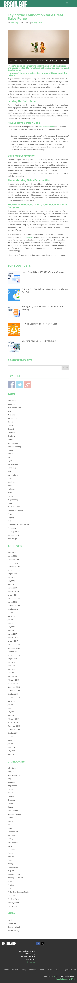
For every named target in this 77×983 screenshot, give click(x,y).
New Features (13, 475)
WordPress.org (13, 930)
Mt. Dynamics (27, 237)
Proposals (11, 503)
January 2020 (13, 563)
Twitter (19, 384)
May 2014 (11, 751)
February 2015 (13, 719)
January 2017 (13, 641)
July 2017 (11, 620)
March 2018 (12, 602)
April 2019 (11, 584)
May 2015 (11, 712)
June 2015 (11, 708)
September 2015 (14, 698)
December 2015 (14, 687)
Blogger (27, 384)
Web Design (12, 539)
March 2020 (12, 556)
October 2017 (13, 609)
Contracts (11, 432)
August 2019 (12, 574)
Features (14, 970)
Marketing (12, 468)
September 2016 (14, 655)
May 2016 (11, 669)
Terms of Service (45, 970)
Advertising (12, 400)
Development (13, 443)
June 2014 (11, 747)
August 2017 (12, 616)
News (10, 478)
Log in (10, 920)
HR (9, 457)
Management (13, 464)
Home (6, 970)
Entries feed (12, 923)
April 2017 (11, 630)
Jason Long (14, 23)
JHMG (56, 976)
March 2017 (12, 634)
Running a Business (15, 510)
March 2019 (12, 588)
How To (10, 454)
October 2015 (13, 694)
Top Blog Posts (13, 532)
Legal (10, 461)
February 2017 (13, 637)
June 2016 (11, 666)
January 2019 (13, 595)
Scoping (11, 517)
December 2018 (14, 598)
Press (10, 493)
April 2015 (11, 715)
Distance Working (14, 447)
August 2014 (12, 740)
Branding (11, 415)
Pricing (10, 496)
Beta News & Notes (15, 408)
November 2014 (14, 729)
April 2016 (11, 673)
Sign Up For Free (70, 970)
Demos (10, 439)
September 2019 (14, 570)
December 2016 (14, 644)
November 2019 (14, 566)
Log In (57, 970)
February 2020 (13, 559)
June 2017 (11, 623)
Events (10, 450)
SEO (9, 521)
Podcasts (11, 489)
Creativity (11, 436)
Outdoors (11, 482)
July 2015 (11, 705)
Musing (34, 23)
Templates (12, 528)
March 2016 (12, 676)
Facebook (11, 384)
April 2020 (11, 552)
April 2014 (11, 754)
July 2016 (11, 662)
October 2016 (13, 652)
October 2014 (13, 733)
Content (11, 429)
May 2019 (11, 581)
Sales (40, 23)
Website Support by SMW (65, 979)
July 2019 (11, 577)
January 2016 (13, 683)
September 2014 (14, 736)
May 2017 (11, 627)
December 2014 (14, 726)
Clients (10, 422)
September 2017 (14, 613)
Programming (13, 500)
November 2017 (14, 605)
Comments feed (14, 927)
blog (9, 411)
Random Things (14, 507)
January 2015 (13, 722)
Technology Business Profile (18, 524)
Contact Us (31, 962)
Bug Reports (12, 418)
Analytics (11, 404)
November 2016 (14, 648)
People (10, 485)
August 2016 (12, 659)
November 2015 (14, 690)
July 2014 (11, 744)
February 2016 (13, 680)
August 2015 (12, 701)
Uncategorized (13, 535)
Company (32, 970)
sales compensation (46, 127)
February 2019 (13, 591)
